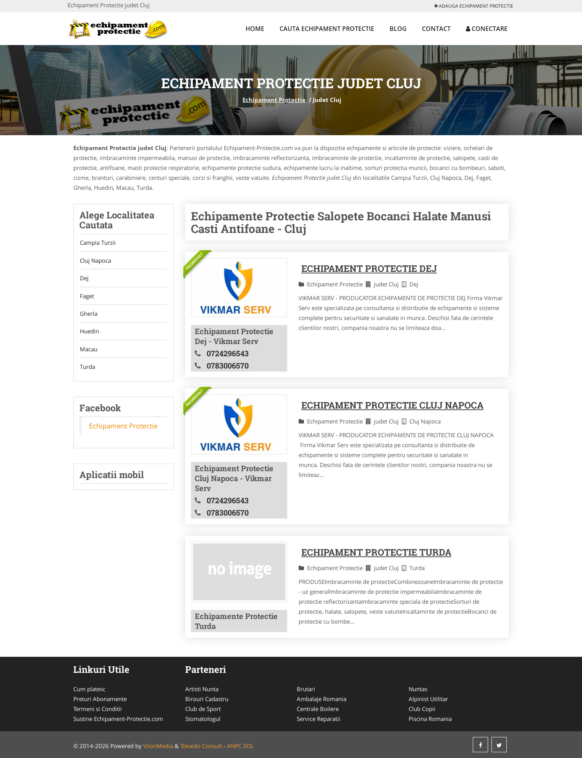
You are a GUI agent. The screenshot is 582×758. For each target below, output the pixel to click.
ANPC (234, 746)
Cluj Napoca (95, 261)
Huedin (89, 332)
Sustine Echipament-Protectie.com (118, 718)
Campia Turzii (97, 243)
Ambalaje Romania (321, 699)
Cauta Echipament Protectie (327, 28)
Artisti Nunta (201, 689)
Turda (87, 368)
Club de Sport (203, 709)
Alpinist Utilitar (428, 699)
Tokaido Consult (201, 746)
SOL (248, 746)
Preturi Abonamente (100, 699)
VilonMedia (158, 746)
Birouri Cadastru (206, 699)
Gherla (88, 314)
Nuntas (418, 689)
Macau (88, 350)
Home (255, 28)
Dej (83, 279)
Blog (398, 28)
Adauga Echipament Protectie (473, 6)
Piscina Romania (430, 718)
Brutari (306, 689)
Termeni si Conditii (97, 709)
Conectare (487, 28)
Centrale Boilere (318, 709)
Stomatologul (202, 718)
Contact (436, 28)
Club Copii (422, 709)
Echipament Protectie (274, 99)
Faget (86, 297)
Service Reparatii (318, 718)
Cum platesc (89, 689)
